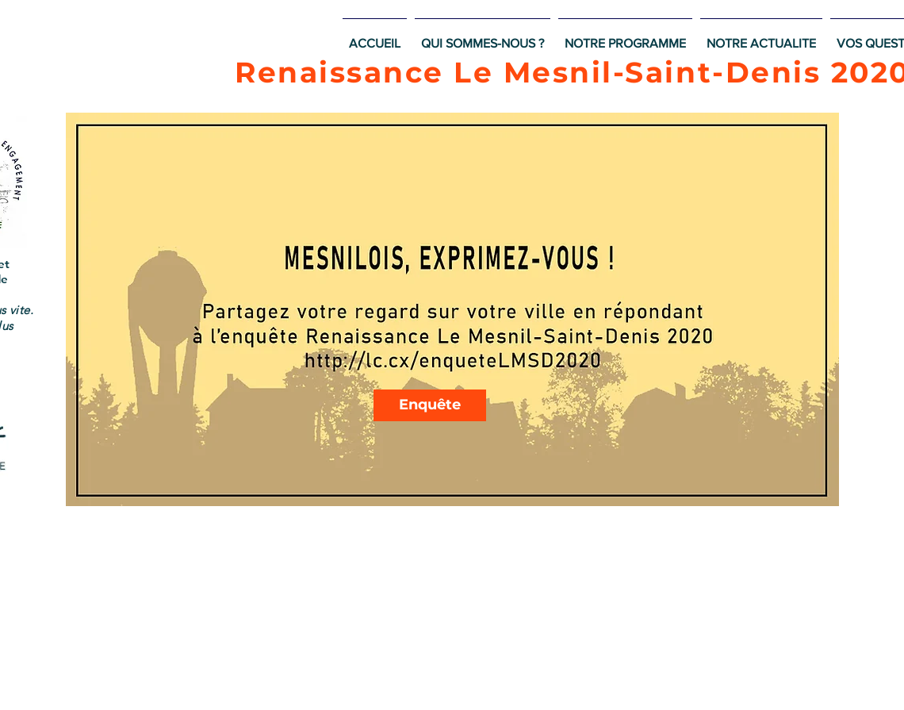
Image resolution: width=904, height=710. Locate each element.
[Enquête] (429, 405)
